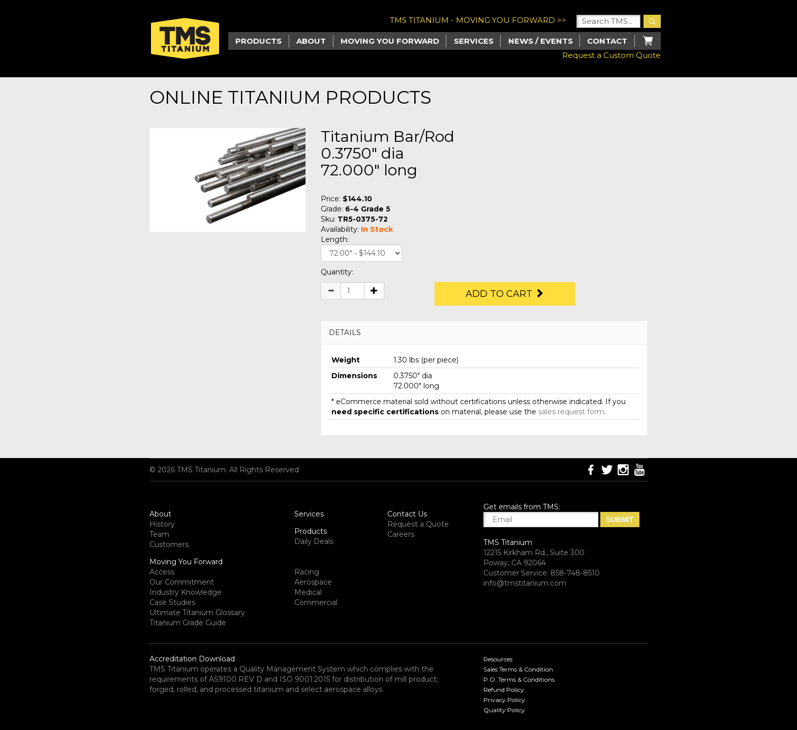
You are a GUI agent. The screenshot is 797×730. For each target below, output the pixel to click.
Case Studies (172, 602)
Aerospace (313, 582)
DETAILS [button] (345, 332)
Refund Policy (503, 689)
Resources (497, 659)
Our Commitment (181, 582)
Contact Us (407, 514)
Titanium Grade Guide (187, 622)
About (311, 41)
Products (310, 531)
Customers (169, 544)
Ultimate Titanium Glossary (197, 612)
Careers (400, 534)
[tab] (484, 332)
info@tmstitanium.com (524, 583)
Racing (306, 571)
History (162, 524)
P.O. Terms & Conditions (519, 679)
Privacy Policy (504, 700)
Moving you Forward (390, 41)
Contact (607, 41)
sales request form (571, 411)
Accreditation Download (192, 658)
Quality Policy (504, 710)
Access (161, 571)
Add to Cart (505, 293)
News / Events (540, 41)
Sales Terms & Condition (518, 669)
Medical (308, 592)
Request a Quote (418, 524)
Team (159, 534)
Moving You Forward (186, 561)
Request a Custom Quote (611, 55)
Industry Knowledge (185, 592)
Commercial (316, 602)
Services (474, 41)
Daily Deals (313, 541)
